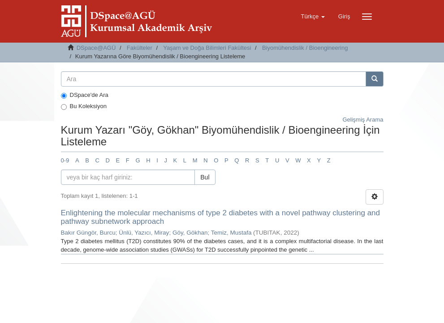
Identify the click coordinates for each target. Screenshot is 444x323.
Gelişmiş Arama (362, 119)
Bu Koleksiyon (84, 106)
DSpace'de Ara (84, 95)
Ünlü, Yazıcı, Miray (144, 232)
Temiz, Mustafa (231, 232)
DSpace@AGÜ (96, 47)
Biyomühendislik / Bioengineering (305, 47)
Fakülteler (139, 47)
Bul (204, 177)
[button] (312, 16)
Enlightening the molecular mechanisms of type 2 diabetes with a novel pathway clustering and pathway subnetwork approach (220, 217)
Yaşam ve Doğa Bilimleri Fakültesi (207, 47)
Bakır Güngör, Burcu (88, 232)
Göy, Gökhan (190, 232)
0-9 (65, 160)
